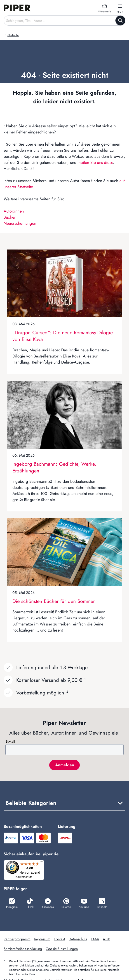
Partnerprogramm (17, 939)
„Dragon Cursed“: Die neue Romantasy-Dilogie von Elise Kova (62, 336)
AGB (106, 939)
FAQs (95, 939)
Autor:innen (14, 211)
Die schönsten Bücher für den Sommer (53, 601)
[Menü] (41, 863)
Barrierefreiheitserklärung (23, 948)
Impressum (42, 939)
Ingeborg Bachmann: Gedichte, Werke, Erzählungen (54, 467)
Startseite (13, 35)
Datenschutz (78, 939)
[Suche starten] (120, 20)
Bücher (10, 217)
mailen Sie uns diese (95, 162)
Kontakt (59, 939)
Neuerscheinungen (20, 223)
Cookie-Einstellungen (62, 948)
